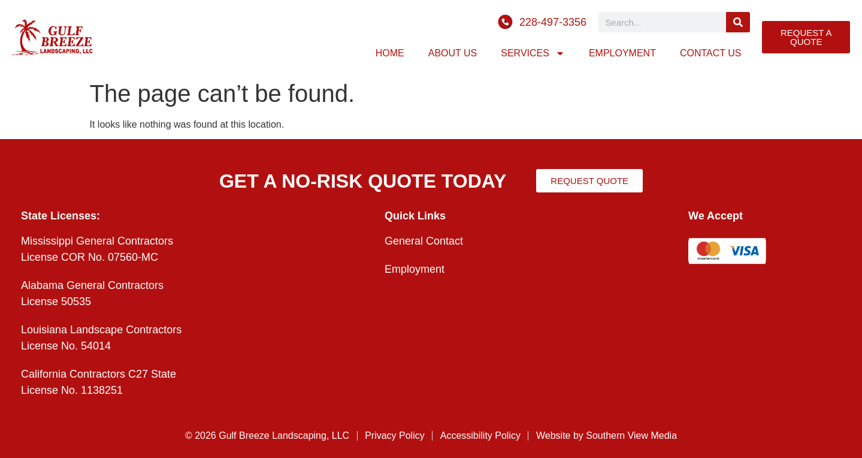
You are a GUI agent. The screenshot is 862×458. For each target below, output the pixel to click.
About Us (452, 53)
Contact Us (711, 53)
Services (533, 53)
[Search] (738, 22)
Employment (622, 53)
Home (390, 53)
